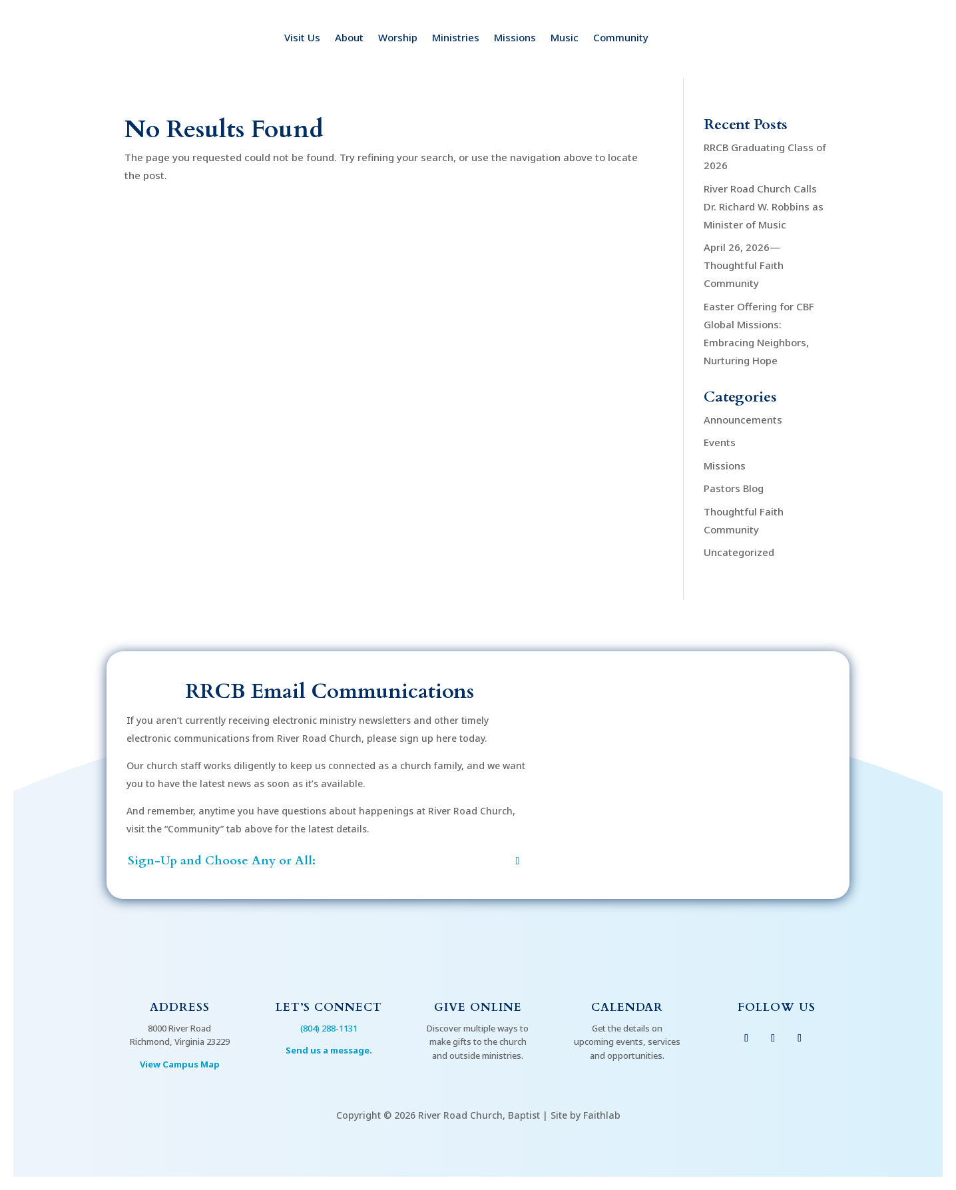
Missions (515, 38)
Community (620, 38)
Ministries (455, 38)
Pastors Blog (734, 488)
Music (565, 38)
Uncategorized (739, 552)
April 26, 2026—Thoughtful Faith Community (744, 265)
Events (720, 442)
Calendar (627, 1007)
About (349, 38)
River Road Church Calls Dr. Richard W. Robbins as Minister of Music (764, 206)
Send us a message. (329, 1050)
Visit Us (302, 38)
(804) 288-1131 (329, 1028)
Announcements (743, 419)
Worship (397, 38)
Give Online (478, 1007)
